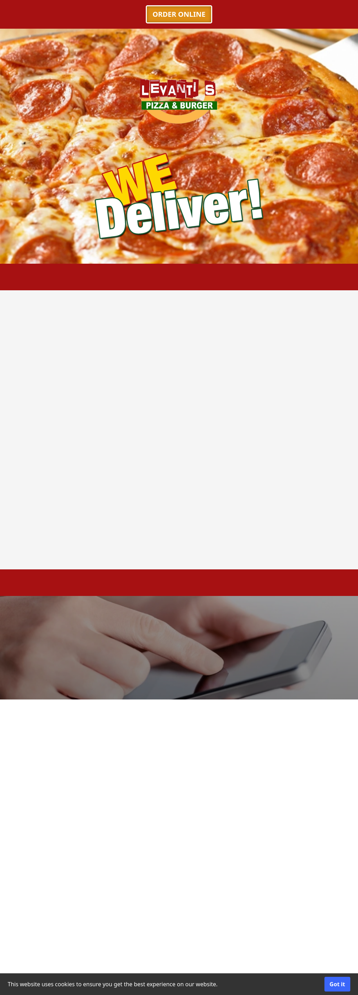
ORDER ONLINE (179, 14)
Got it (337, 984)
